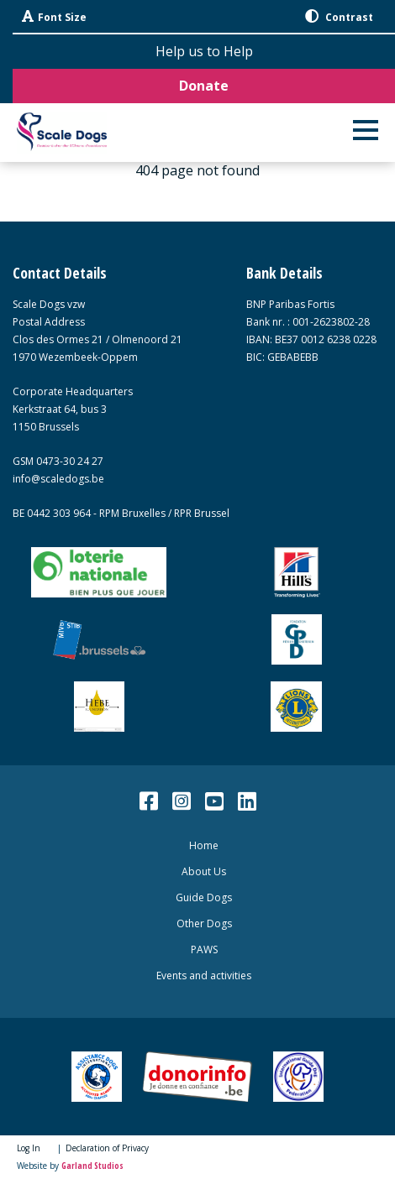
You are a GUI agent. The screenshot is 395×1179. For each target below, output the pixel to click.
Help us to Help (204, 51)
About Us (204, 871)
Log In (28, 1148)
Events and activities (203, 975)
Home (204, 845)
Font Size (54, 16)
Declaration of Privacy (107, 1148)
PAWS (204, 949)
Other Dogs (204, 923)
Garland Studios (92, 1165)
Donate (204, 85)
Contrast (339, 16)
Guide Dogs (204, 897)
